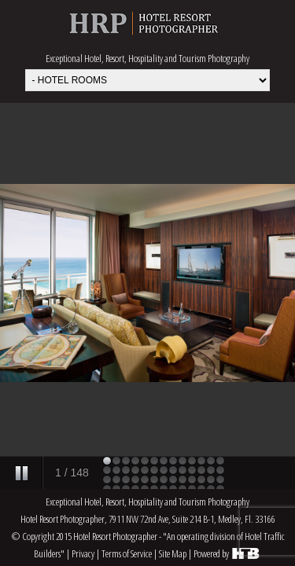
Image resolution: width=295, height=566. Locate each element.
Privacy (83, 553)
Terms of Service (126, 553)
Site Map (172, 553)
